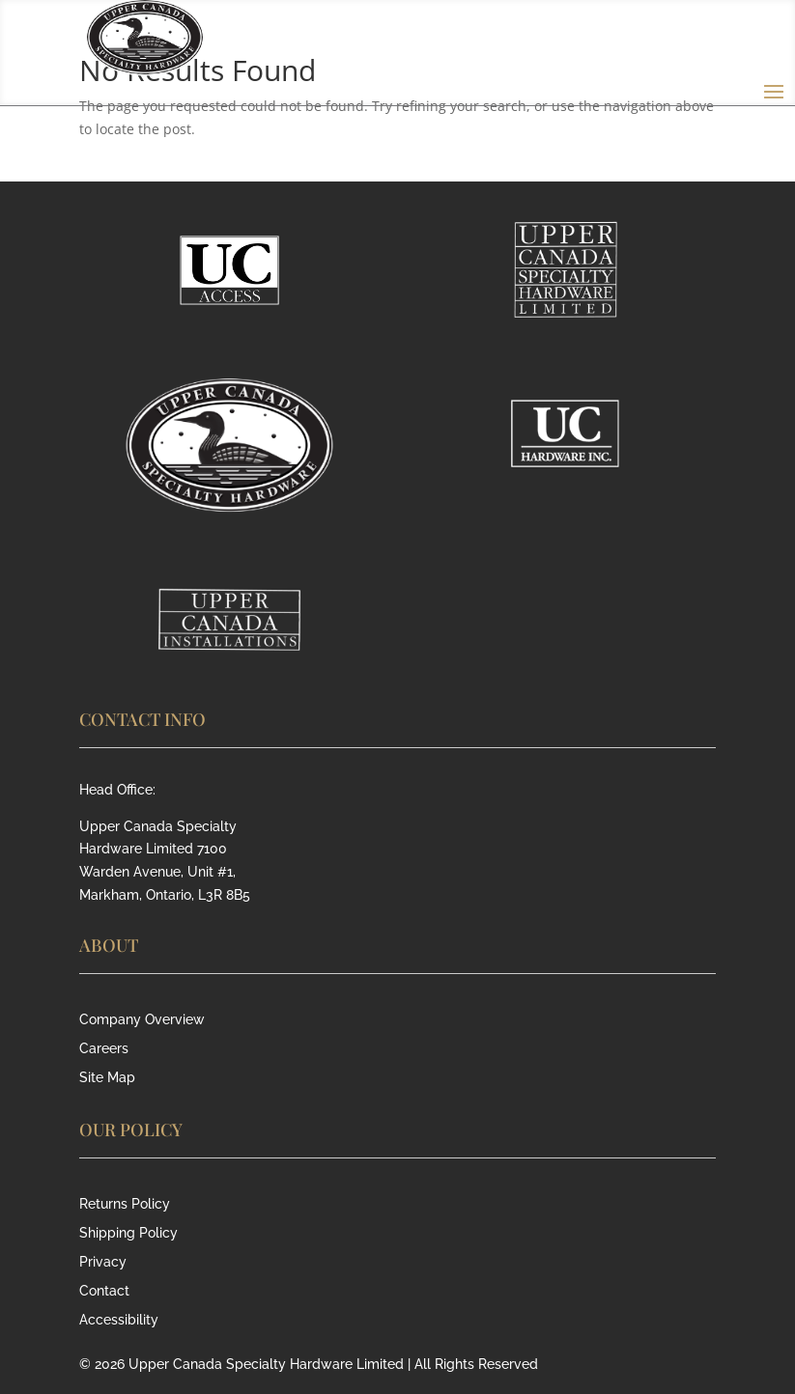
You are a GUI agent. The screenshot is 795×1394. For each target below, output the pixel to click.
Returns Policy (124, 1204)
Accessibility (118, 1320)
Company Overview (142, 1020)
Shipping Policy (128, 1233)
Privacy (103, 1262)
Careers (103, 1049)
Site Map (107, 1078)
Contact (104, 1291)
